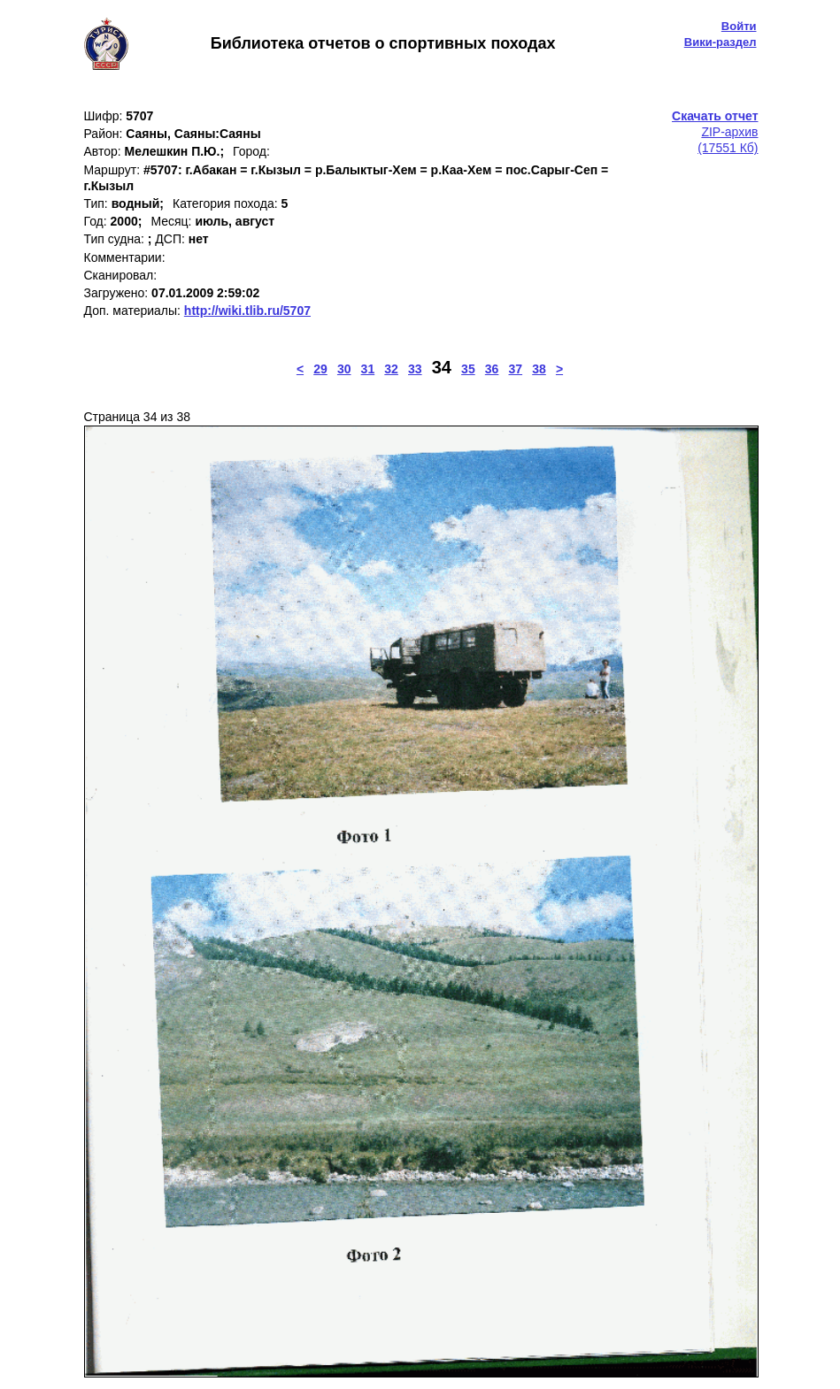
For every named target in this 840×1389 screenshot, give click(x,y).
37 (516, 369)
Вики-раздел (720, 42)
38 (539, 369)
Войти (739, 26)
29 (320, 369)
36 (492, 369)
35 (468, 369)
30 (344, 369)
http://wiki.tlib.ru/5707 (247, 310)
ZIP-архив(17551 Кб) (715, 132)
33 (415, 369)
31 (368, 369)
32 (391, 369)
